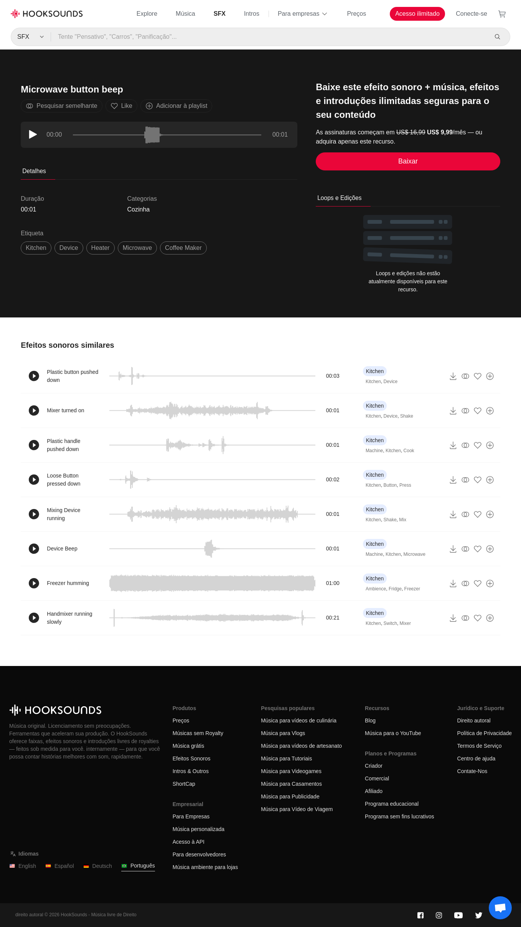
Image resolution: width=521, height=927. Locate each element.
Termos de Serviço (479, 746)
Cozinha (138, 209)
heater (100, 248)
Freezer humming (68, 583)
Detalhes (34, 171)
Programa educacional (392, 804)
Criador (374, 766)
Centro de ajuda (476, 758)
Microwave (414, 554)
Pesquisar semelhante (61, 106)
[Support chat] (500, 907)
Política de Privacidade (484, 733)
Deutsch (97, 866)
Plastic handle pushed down (63, 445)
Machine (374, 450)
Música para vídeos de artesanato (301, 746)
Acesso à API (188, 842)
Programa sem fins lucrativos (399, 816)
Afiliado (374, 791)
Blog (370, 720)
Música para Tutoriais (286, 758)
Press (405, 485)
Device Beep (62, 548)
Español (59, 866)
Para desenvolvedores (199, 854)
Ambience (376, 589)
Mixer (405, 623)
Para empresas (303, 14)
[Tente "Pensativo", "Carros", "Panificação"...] (269, 37)
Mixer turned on (65, 410)
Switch (390, 623)
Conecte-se (471, 13)
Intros (251, 13)
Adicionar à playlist (176, 106)
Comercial (377, 778)
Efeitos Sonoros (192, 758)
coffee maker (183, 248)
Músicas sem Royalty (198, 733)
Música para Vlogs (283, 733)
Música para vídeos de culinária (298, 720)
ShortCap (184, 784)
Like (121, 106)
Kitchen (36, 248)
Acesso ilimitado (417, 13)
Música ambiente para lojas (205, 867)
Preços (356, 13)
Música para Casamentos (291, 784)
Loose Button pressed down (63, 480)
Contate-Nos (472, 771)
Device (391, 381)
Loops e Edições (339, 198)
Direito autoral (474, 720)
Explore (147, 13)
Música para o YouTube (393, 733)
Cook (409, 450)
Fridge (395, 589)
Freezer (412, 589)
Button (390, 485)
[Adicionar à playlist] (490, 376)
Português (138, 866)
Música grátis (188, 746)
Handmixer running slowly (69, 618)
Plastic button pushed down (72, 376)
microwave (137, 248)
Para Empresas (191, 816)
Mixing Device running (63, 514)
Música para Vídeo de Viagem (297, 809)
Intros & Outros (191, 771)
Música (185, 13)
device (68, 248)
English (22, 866)
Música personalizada (198, 829)
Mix (402, 519)
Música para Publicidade (290, 796)
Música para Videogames (291, 771)
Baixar (408, 161)
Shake (406, 416)
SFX (220, 13)
